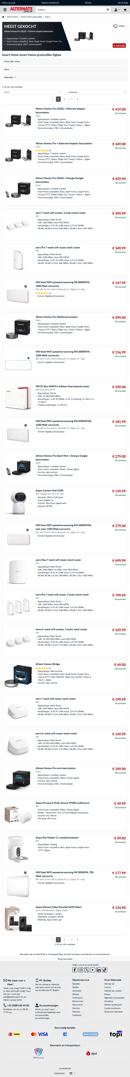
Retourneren (77, 1001)
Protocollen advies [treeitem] (12, 61)
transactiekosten (103, 954)
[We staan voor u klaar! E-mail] (17, 982)
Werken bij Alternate (50, 3)
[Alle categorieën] (5, 10)
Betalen (75, 987)
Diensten (76, 1012)
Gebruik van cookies (113, 991)
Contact (107, 987)
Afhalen (88, 3)
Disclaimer (108, 1001)
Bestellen (76, 984)
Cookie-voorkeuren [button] (112, 1008)
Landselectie (65, 1068)
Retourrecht (77, 1005)
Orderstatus (77, 998)
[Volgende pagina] (77, 99)
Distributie (76, 1015)
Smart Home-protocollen (31, 17)
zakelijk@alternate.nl (11, 997)
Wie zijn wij (109, 984)
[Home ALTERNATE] (21, 9)
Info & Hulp (123, 3)
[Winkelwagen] (125, 9)
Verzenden (76, 991)
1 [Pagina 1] (58, 99)
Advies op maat (8, 3)
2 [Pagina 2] (64, 99)
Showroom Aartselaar (113, 1012)
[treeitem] (65, 77)
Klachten (76, 1008)
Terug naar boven (65, 959)
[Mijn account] (117, 9)
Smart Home (12, 17)
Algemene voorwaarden (114, 998)
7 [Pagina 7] (71, 99)
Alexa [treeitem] (6, 69)
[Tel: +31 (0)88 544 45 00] (17, 1005)
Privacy (107, 994)
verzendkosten (86, 954)
